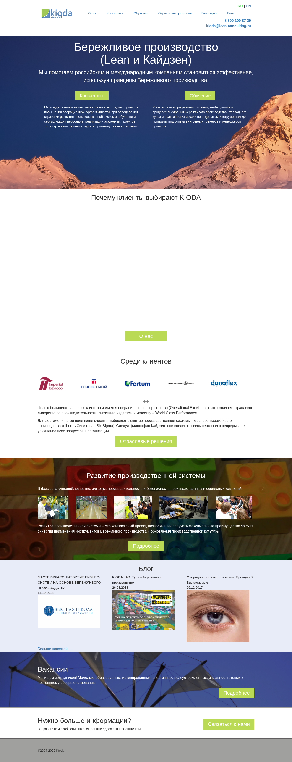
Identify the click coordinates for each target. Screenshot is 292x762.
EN (248, 6)
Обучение (141, 13)
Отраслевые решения (175, 13)
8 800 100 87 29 (237, 21)
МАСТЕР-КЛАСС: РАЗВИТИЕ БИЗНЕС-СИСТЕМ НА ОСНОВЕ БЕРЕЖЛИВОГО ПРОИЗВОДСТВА (69, 582)
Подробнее (146, 546)
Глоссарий (209, 13)
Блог (230, 13)
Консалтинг (115, 13)
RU (240, 6)
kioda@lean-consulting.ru (228, 26)
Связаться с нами (229, 724)
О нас (92, 13)
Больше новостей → (55, 649)
